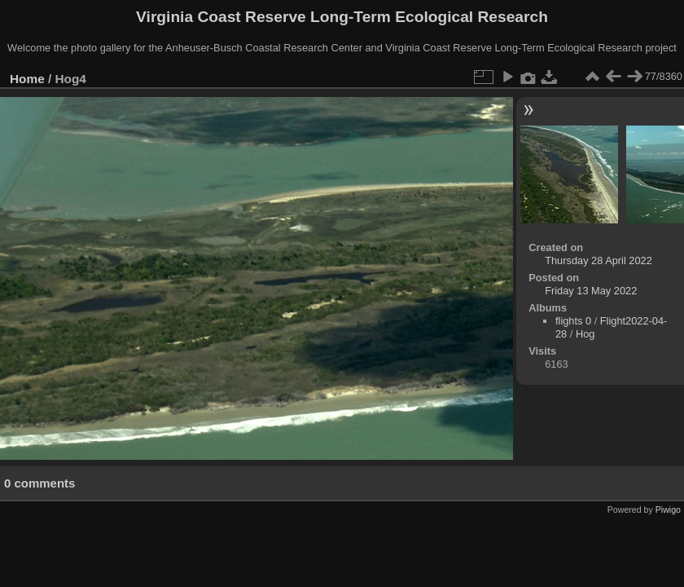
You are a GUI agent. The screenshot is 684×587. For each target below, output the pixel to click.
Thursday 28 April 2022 (598, 260)
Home (27, 79)
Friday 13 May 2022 (591, 291)
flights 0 (573, 321)
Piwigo (668, 509)
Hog (585, 334)
